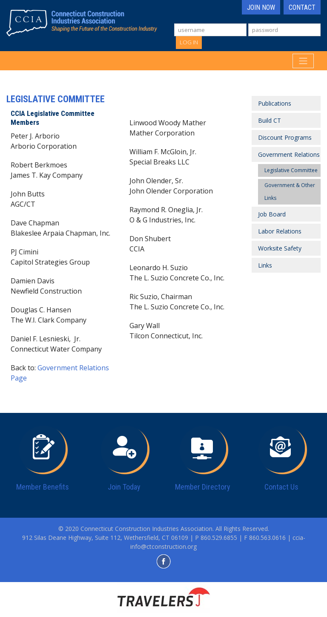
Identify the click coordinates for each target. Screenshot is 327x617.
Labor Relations (279, 231)
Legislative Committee (291, 170)
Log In (189, 42)
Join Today (124, 486)
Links (265, 265)
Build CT (269, 120)
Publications (274, 103)
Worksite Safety (279, 248)
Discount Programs (285, 137)
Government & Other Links (289, 192)
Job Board (272, 214)
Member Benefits (42, 486)
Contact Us (281, 486)
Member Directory (202, 486)
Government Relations (289, 154)
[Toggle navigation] (303, 61)
